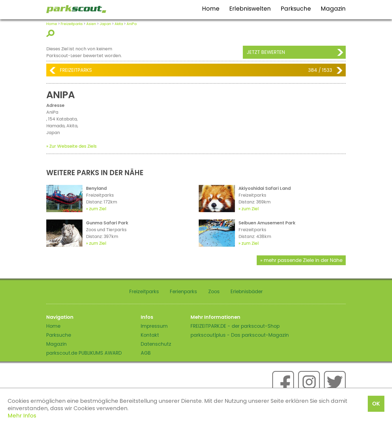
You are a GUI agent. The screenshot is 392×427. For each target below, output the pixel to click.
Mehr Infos (22, 415)
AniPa (132, 23)
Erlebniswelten (250, 9)
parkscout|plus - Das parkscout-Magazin (240, 335)
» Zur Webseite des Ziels (71, 146)
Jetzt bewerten (266, 52)
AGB (146, 353)
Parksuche (296, 9)
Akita (119, 23)
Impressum (154, 326)
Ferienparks (183, 291)
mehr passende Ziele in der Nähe (303, 260)
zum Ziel (97, 209)
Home (210, 9)
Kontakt (150, 335)
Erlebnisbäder (247, 291)
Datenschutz (156, 344)
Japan (105, 23)
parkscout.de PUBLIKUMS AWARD (84, 353)
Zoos (214, 291)
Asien (91, 23)
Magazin (333, 9)
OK (376, 403)
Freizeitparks (72, 23)
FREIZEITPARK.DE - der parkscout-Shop (235, 326)
